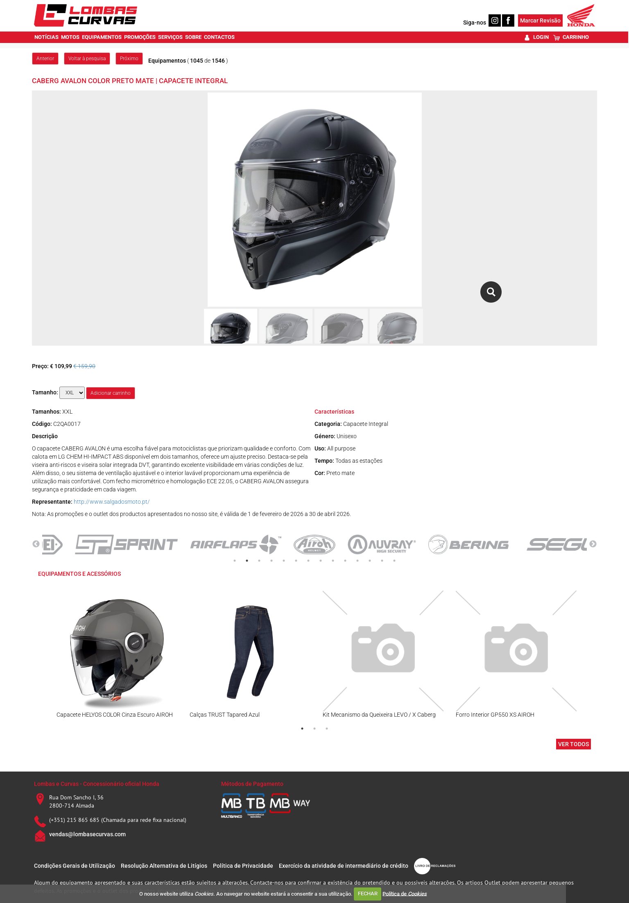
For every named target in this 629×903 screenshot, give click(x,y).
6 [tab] (296, 561)
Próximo (129, 58)
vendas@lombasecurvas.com (87, 834)
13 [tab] (382, 561)
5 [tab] (284, 561)
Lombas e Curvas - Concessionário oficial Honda (96, 784)
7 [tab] (308, 561)
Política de (404, 893)
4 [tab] (271, 561)
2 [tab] (247, 561)
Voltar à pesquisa (87, 58)
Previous (36, 544)
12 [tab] (370, 561)
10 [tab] (345, 561)
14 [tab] (394, 561)
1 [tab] (235, 561)
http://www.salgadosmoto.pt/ (112, 501)
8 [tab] (321, 561)
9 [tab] (333, 561)
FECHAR (368, 893)
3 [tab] (259, 561)
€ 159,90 (84, 366)
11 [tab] (357, 561)
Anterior (45, 58)
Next (593, 544)
